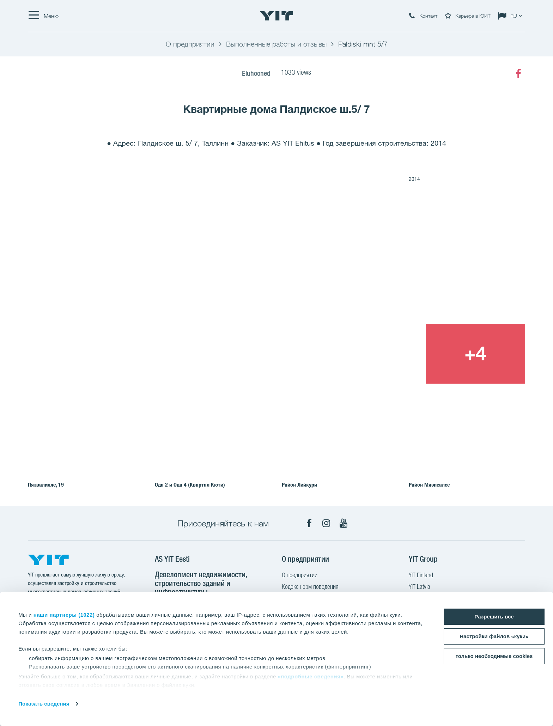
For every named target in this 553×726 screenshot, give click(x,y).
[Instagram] (326, 523)
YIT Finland (421, 576)
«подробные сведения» (311, 676)
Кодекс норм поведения (310, 587)
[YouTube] (343, 523)
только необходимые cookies (494, 656)
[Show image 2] (425, 263)
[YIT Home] (276, 15)
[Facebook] (518, 73)
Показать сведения (43, 704)
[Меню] (43, 16)
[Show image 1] (176, 294)
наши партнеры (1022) (64, 615)
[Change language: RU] (511, 16)
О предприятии (299, 576)
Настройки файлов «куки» (494, 636)
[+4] (475, 353)
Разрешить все (494, 617)
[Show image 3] (375, 353)
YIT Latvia (419, 587)
